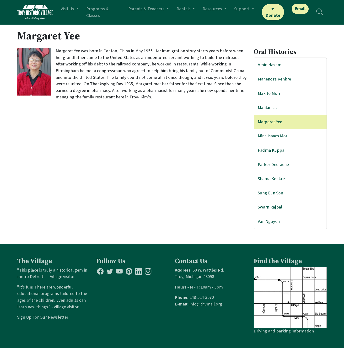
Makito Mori (269, 93)
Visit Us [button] (68, 9)
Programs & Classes (97, 12)
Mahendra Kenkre (274, 79)
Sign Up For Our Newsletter (42, 317)
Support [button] (242, 9)
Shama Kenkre (271, 179)
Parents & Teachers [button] (146, 9)
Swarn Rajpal (270, 207)
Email (300, 8)
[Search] (319, 12)
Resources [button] (213, 9)
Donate (273, 15)
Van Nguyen (269, 221)
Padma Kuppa (271, 150)
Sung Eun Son (270, 193)
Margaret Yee (270, 122)
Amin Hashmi (270, 65)
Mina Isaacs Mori (273, 136)
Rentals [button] (184, 9)
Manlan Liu (268, 107)
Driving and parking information (284, 331)
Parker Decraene (273, 164)
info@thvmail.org (205, 304)
